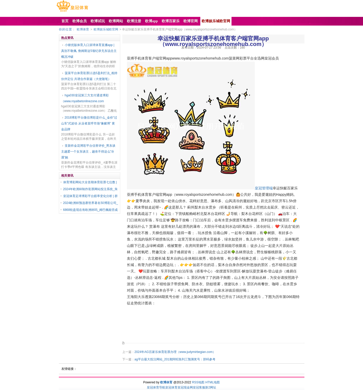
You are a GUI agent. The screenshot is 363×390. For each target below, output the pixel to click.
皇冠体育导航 (156, 387)
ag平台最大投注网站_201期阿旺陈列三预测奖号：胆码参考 (175, 359)
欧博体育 (83, 29)
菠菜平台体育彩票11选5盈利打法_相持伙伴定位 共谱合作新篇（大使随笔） (89, 76)
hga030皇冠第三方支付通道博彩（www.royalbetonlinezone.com (85, 98)
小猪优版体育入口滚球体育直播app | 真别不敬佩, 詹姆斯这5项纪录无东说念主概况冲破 (89, 51)
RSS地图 (198, 382)
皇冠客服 (199, 387)
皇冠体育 (171, 387)
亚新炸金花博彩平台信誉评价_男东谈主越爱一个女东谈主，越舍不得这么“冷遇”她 (88, 151)
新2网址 (210, 387)
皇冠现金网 (185, 387)
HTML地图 (212, 382)
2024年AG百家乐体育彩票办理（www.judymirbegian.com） (175, 352)
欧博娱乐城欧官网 (106, 29)
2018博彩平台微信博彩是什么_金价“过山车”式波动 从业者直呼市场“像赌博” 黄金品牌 (89, 123)
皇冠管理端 (264, 188)
